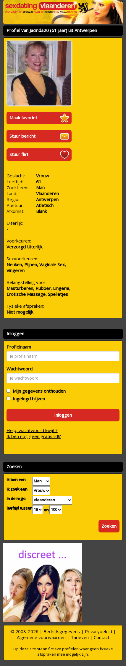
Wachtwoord (20, 369)
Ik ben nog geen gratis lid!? (34, 436)
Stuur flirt (18, 154)
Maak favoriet (23, 118)
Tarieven (80, 637)
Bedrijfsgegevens (61, 631)
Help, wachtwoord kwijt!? (32, 430)
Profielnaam (19, 347)
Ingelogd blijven (27, 399)
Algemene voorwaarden (41, 637)
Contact (101, 637)
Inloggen (63, 415)
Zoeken (109, 526)
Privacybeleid (98, 631)
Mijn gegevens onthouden (38, 391)
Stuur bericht (22, 136)
